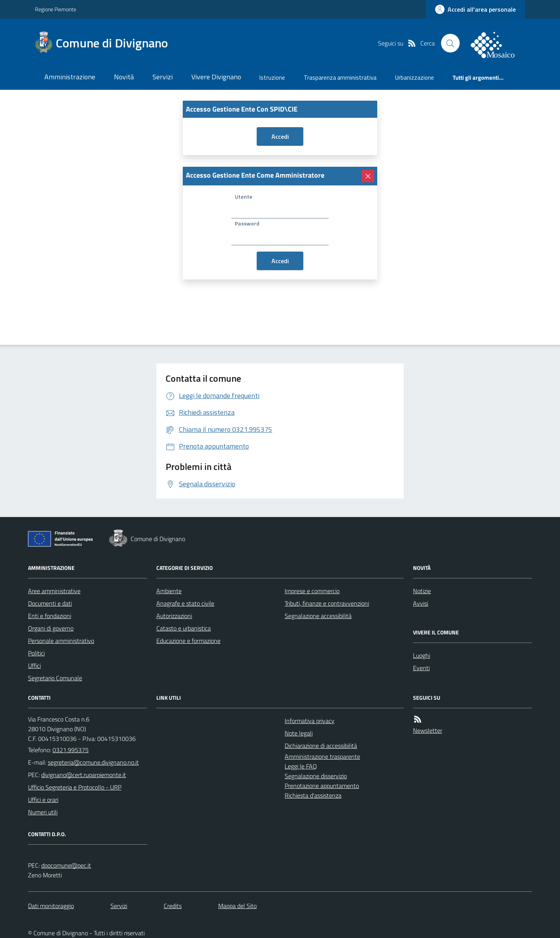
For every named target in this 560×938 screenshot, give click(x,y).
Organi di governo (51, 628)
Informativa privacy (309, 720)
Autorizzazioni (174, 615)
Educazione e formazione (188, 640)
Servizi (162, 77)
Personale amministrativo (61, 640)
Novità (124, 77)
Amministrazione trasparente (322, 756)
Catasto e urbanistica (183, 628)
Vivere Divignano (216, 77)
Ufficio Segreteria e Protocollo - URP (74, 787)
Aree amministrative (54, 591)
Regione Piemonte (55, 9)
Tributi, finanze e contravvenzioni (327, 603)
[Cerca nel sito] (450, 43)
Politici (36, 653)
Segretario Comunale (55, 678)
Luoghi (421, 655)
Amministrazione (69, 77)
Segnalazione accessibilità (318, 615)
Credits (173, 905)
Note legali (299, 733)
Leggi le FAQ (301, 766)
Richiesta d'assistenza (313, 795)
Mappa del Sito (237, 905)
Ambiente (169, 591)
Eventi (421, 667)
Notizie (422, 591)
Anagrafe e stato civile (185, 603)
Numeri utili (43, 812)
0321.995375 (70, 750)
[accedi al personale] (475, 9)
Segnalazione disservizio (316, 776)
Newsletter (427, 730)
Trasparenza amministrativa (340, 77)
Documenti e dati (50, 603)
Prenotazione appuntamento (322, 785)
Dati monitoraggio (51, 905)
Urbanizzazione (414, 77)
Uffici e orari (43, 799)
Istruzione (272, 77)
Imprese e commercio (312, 591)
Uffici (34, 665)
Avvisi (420, 603)
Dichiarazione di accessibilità (321, 745)
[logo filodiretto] (497, 43)
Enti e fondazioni (49, 615)
